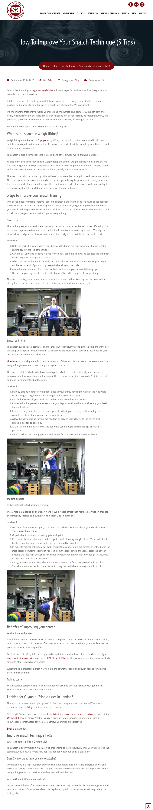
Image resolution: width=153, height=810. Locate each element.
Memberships (68, 13)
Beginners (92, 13)
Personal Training (109, 13)
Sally (50, 80)
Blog (134, 13)
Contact (142, 13)
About (124, 13)
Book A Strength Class (50, 13)
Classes (80, 13)
